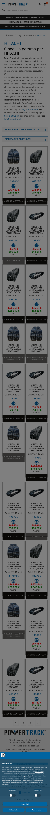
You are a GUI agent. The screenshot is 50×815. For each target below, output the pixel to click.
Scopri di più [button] (25, 804)
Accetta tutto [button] (36, 810)
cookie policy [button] (39, 772)
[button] (46, 756)
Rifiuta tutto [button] (13, 810)
